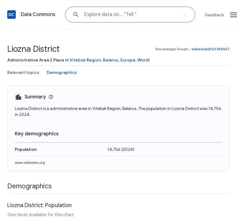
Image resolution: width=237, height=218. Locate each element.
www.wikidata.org (30, 162)
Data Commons (38, 15)
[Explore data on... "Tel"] (130, 14)
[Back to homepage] (11, 14)
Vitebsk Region (85, 60)
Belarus (110, 60)
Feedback (214, 15)
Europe (127, 60)
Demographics (62, 72)
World (143, 60)
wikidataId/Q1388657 (211, 49)
